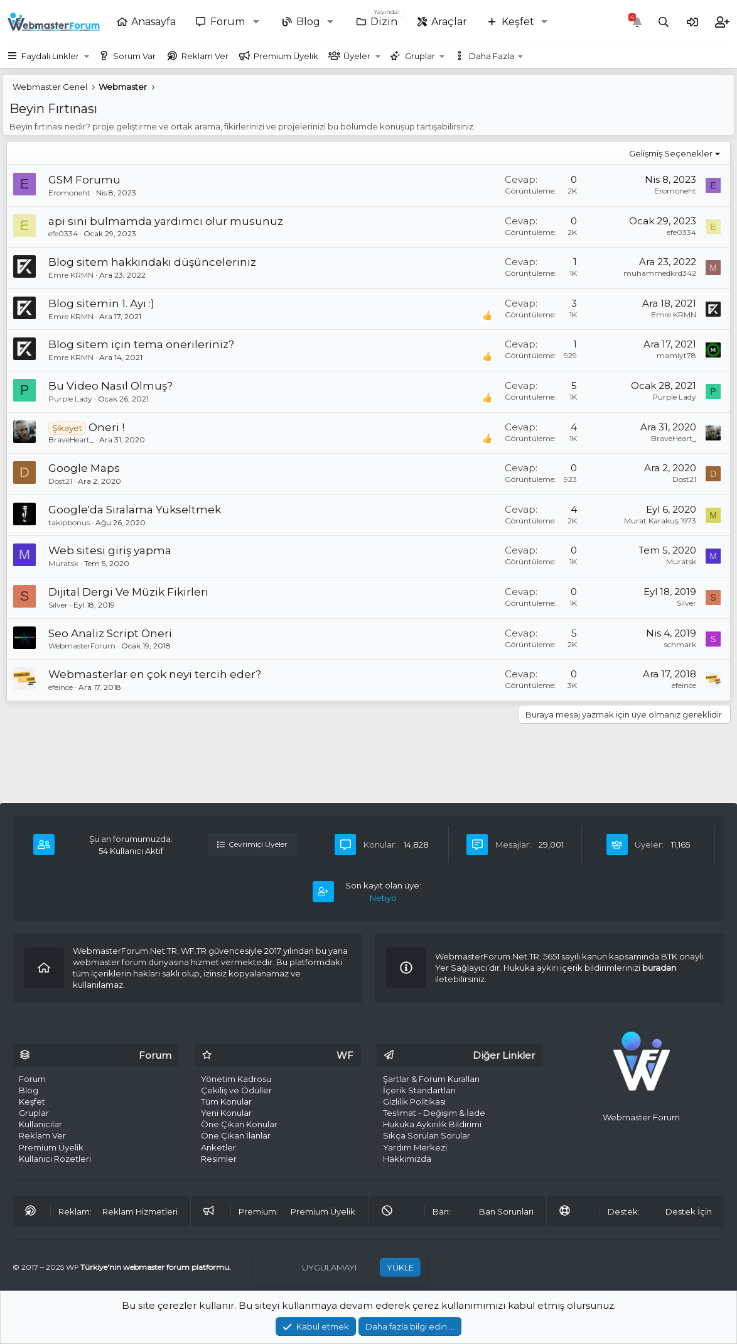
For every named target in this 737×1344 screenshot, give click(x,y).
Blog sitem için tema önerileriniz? (141, 344)
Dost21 (60, 481)
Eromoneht (69, 192)
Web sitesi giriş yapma (109, 550)
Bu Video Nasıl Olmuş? (110, 386)
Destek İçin (688, 1211)
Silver (58, 604)
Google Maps (84, 468)
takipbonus (69, 522)
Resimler (219, 1159)
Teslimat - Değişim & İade (434, 1113)
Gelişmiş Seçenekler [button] (671, 153)
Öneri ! (106, 427)
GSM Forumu (84, 179)
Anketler (218, 1147)
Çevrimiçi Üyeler (252, 844)
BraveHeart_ (71, 439)
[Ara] (664, 22)
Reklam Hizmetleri (140, 1211)
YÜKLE (400, 1267)
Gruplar (420, 56)
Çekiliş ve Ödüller (236, 1090)
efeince (60, 687)
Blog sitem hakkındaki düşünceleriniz (152, 262)
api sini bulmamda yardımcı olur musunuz (165, 221)
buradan (659, 968)
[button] (259, 22)
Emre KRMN (71, 275)
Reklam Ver (205, 56)
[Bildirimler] (637, 22)
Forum (227, 22)
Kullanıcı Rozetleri (55, 1159)
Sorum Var (134, 56)
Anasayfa (153, 22)
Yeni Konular (226, 1113)
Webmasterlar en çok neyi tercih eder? (154, 674)
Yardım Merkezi (415, 1147)
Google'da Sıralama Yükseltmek (134, 509)
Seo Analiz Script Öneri (110, 633)
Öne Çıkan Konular (239, 1124)
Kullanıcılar (40, 1124)
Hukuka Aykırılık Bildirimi (432, 1124)
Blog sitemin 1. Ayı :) (101, 303)
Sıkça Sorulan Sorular (426, 1135)
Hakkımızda (407, 1159)
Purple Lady (70, 398)
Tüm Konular (226, 1101)
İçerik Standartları (419, 1090)
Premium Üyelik (286, 56)
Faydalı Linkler (50, 56)
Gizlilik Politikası (414, 1101)
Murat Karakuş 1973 (660, 520)
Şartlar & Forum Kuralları (431, 1079)
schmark (680, 644)
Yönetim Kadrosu (236, 1079)
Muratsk (63, 563)
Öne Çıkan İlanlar (236, 1135)
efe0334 (63, 233)
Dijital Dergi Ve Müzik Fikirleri (128, 592)
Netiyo (383, 898)
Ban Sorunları (506, 1211)
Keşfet (518, 22)
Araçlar (449, 22)
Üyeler (356, 56)
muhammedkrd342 (659, 273)
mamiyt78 (676, 355)
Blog (308, 22)
